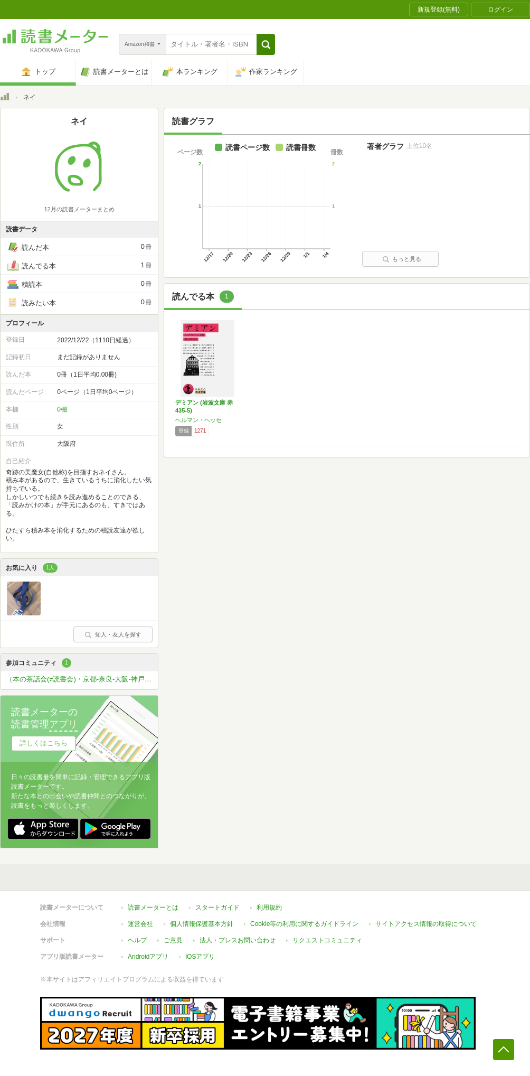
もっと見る (401, 259)
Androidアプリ (148, 956)
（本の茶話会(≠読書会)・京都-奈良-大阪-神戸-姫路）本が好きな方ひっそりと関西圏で (82, 679)
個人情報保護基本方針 (201, 924)
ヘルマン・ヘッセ (198, 420)
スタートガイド (217, 907)
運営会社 (140, 924)
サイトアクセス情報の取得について (426, 924)
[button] (266, 44)
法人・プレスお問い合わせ (238, 940)
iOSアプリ (200, 956)
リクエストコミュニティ (327, 940)
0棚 (62, 409)
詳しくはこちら (44, 743)
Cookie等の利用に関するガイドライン (304, 924)
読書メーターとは (153, 907)
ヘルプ (137, 940)
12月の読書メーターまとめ (79, 209)
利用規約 (269, 907)
